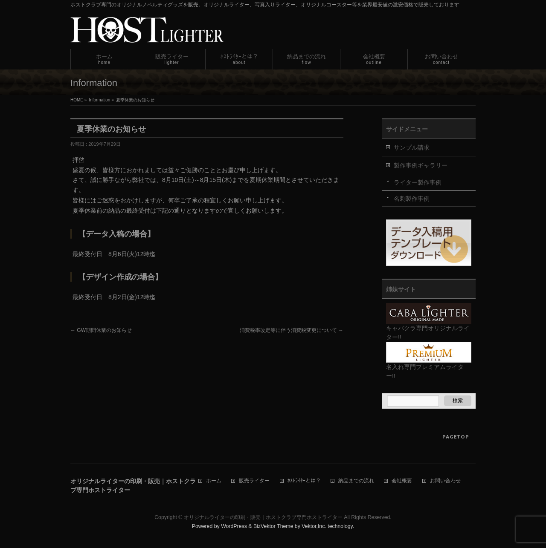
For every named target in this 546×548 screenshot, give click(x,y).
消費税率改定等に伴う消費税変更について (291, 330)
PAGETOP (455, 436)
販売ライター (254, 481)
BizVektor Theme (273, 526)
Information (99, 100)
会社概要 (402, 481)
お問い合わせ (445, 481)
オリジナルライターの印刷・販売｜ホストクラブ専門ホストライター (263, 517)
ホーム (213, 481)
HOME (76, 100)
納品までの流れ (356, 481)
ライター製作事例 (417, 182)
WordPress (234, 526)
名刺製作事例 (412, 198)
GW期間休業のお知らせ (101, 330)
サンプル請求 (412, 147)
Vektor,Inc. (314, 526)
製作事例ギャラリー (420, 165)
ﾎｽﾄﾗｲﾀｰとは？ (304, 481)
